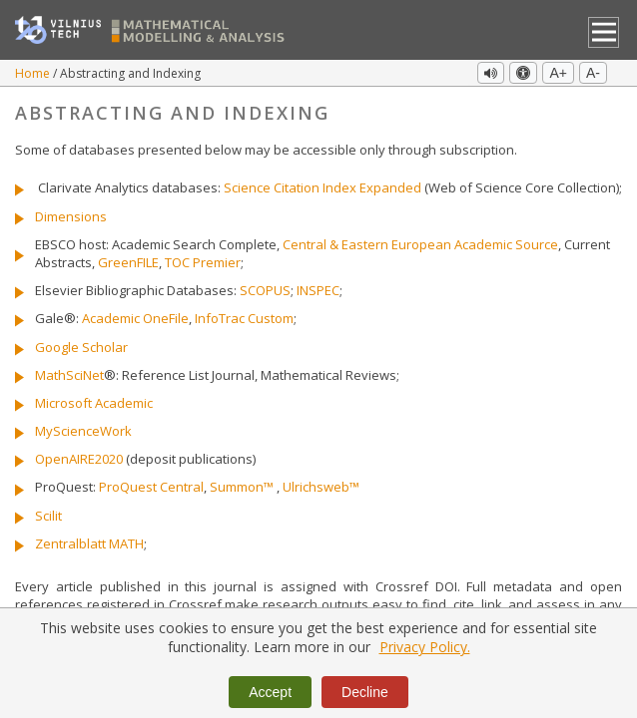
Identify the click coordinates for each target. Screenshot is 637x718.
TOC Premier (203, 262)
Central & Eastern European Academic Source (420, 244)
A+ (558, 73)
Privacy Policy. (424, 646)
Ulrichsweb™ (321, 487)
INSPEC (318, 290)
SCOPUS (265, 290)
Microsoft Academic (94, 403)
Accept (270, 692)
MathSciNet (69, 375)
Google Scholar (81, 347)
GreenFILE (128, 262)
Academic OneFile (135, 318)
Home (34, 73)
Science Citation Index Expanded (322, 187)
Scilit (48, 516)
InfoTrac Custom (244, 318)
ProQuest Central (151, 487)
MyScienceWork (83, 431)
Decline (364, 692)
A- (593, 73)
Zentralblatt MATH (89, 543)
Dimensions (71, 216)
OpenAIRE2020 (79, 459)
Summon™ (242, 487)
